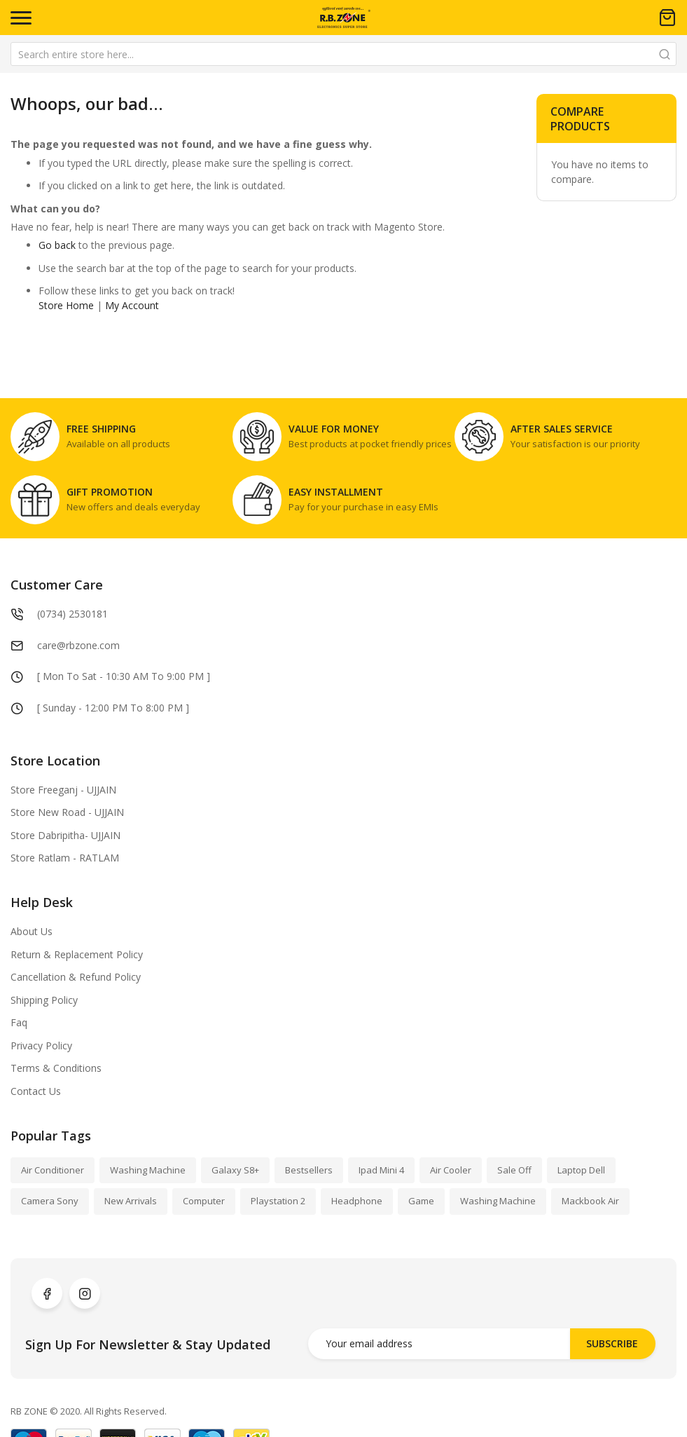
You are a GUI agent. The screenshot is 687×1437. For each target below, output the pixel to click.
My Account (132, 305)
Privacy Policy (41, 1045)
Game (421, 1200)
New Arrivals (130, 1200)
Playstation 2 (278, 1200)
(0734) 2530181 (72, 613)
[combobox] (343, 54)
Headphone (356, 1200)
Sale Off (514, 1170)
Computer (204, 1200)
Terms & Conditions (56, 1068)
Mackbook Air (590, 1200)
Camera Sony (49, 1200)
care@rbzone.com (78, 645)
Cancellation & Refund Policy (76, 976)
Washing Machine (148, 1170)
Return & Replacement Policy (77, 954)
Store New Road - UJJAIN (67, 812)
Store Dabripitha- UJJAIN (65, 835)
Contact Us (36, 1091)
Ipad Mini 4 (381, 1170)
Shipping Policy (44, 1000)
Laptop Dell (581, 1170)
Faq (19, 1022)
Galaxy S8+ (235, 1170)
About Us (32, 931)
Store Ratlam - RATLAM (65, 857)
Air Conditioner (52, 1170)
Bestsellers (309, 1170)
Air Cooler (450, 1170)
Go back (57, 245)
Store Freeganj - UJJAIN (63, 789)
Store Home (66, 305)
